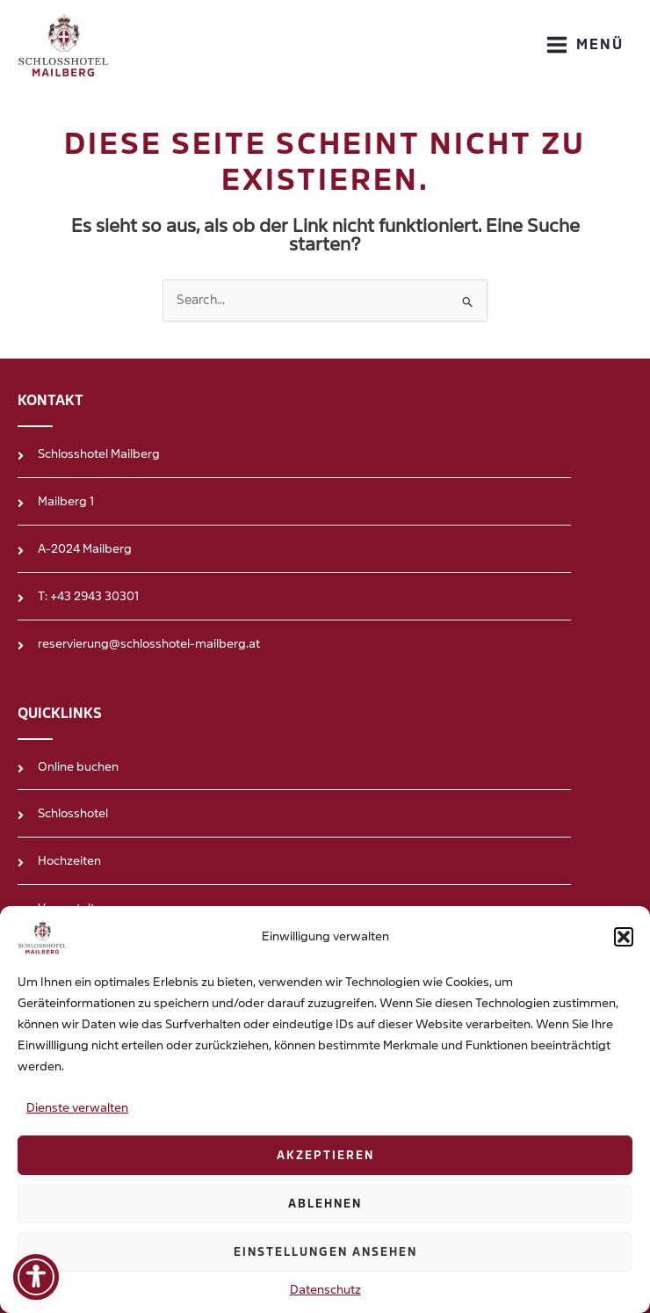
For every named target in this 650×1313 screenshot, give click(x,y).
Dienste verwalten (77, 1107)
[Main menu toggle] (584, 45)
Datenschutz (325, 1289)
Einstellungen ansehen (325, 1252)
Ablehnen (325, 1204)
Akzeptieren (325, 1156)
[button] (623, 937)
